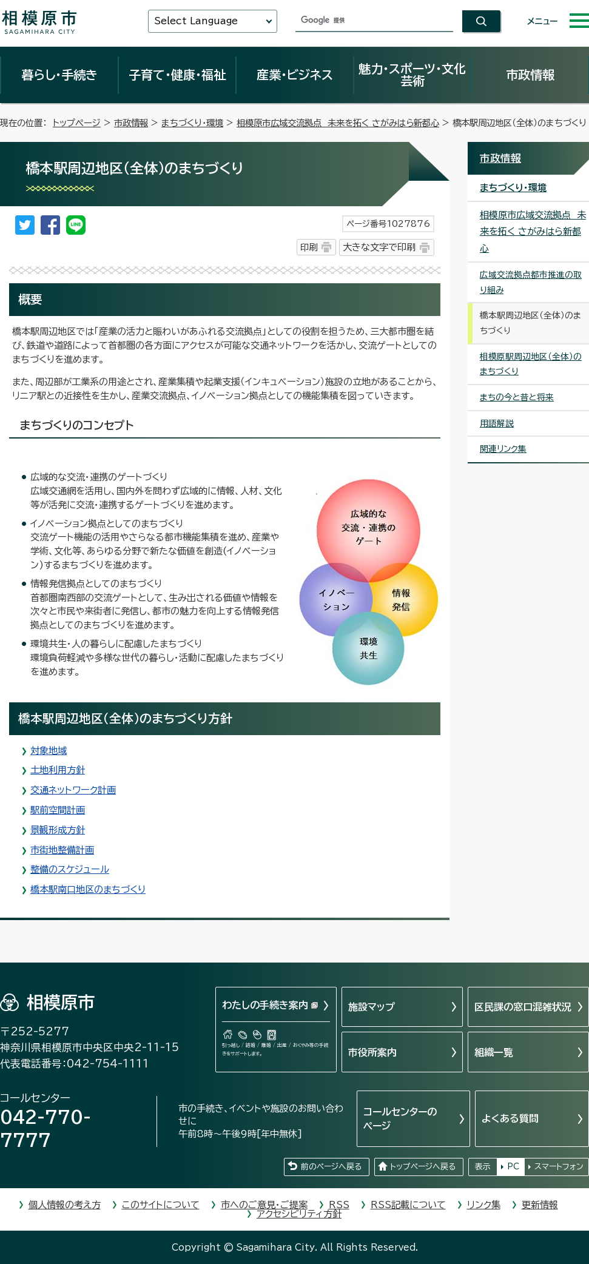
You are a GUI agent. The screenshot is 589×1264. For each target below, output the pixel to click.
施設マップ (371, 1007)
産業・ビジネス (295, 75)
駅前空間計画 (57, 810)
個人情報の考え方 (65, 1204)
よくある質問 (510, 1118)
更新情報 (540, 1204)
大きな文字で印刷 (379, 247)
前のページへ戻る (331, 1167)
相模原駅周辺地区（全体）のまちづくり (531, 364)
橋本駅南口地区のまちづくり (88, 889)
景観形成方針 (57, 830)
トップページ (77, 122)
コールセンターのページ (400, 1118)
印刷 (308, 247)
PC (513, 1167)
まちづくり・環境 (192, 122)
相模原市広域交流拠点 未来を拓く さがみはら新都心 (338, 122)
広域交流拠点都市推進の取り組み (531, 282)
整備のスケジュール (69, 869)
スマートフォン (559, 1167)
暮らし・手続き (59, 75)
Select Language (196, 20)
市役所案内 (372, 1052)
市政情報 (530, 75)
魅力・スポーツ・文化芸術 (412, 74)
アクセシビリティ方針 (299, 1214)
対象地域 (48, 750)
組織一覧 (493, 1052)
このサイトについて (161, 1204)
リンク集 (483, 1204)
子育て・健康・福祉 (177, 75)
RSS (339, 1204)
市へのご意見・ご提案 (264, 1204)
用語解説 (497, 423)
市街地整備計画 (62, 850)
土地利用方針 (57, 770)
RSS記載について (408, 1204)
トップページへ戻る (423, 1167)
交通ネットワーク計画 (73, 790)
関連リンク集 (503, 449)
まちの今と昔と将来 (517, 397)
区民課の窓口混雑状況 (522, 1007)
